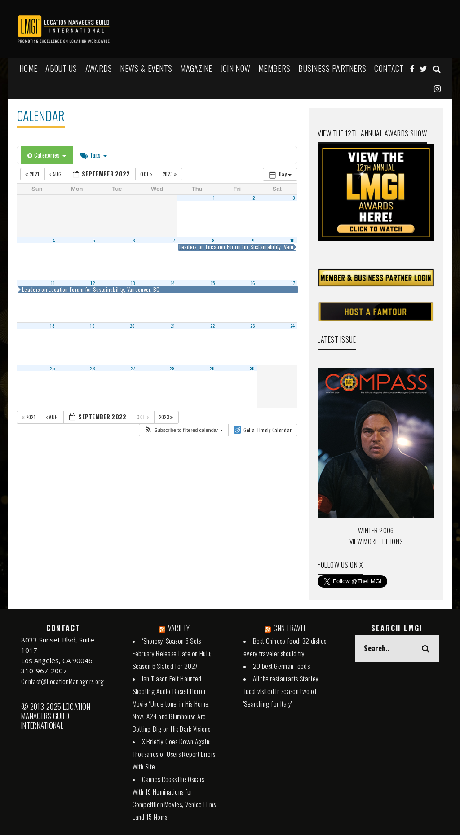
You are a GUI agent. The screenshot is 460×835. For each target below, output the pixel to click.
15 (213, 282)
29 (212, 368)
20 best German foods (281, 666)
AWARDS (98, 68)
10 (292, 240)
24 (292, 325)
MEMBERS (274, 68)
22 (212, 325)
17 (293, 282)
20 (132, 325)
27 (133, 368)
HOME (28, 68)
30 (252, 368)
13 (133, 282)
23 (252, 325)
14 (173, 282)
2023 (170, 174)
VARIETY (179, 628)
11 (53, 282)
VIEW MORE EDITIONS (375, 541)
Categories (46, 154)
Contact (388, 68)
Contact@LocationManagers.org (62, 681)
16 (253, 282)
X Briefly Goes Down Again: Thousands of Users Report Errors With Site (174, 753)
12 (92, 282)
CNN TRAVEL (290, 628)
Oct (147, 174)
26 (92, 368)
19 (92, 325)
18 (52, 325)
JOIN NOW (235, 68)
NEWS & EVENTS (146, 68)
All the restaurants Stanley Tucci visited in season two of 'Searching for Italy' (280, 690)
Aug (56, 174)
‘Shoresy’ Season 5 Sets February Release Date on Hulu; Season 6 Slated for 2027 (172, 653)
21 (173, 325)
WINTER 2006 (376, 530)
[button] (183, 430)
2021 (32, 174)
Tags (93, 154)
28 (172, 368)
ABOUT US (61, 68)
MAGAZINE (196, 68)
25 (52, 368)
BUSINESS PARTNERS (332, 68)
